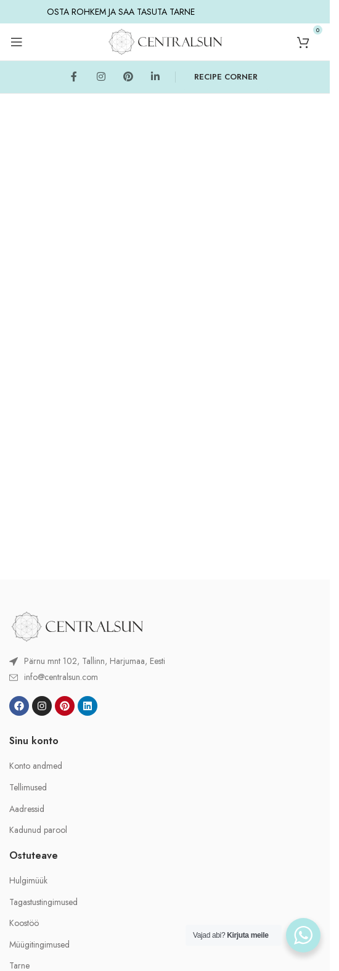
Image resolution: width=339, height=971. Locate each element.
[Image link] (77, 625)
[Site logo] (165, 41)
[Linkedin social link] (155, 77)
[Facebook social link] (74, 77)
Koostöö (24, 923)
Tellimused (28, 787)
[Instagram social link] (101, 77)
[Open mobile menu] (16, 42)
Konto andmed (35, 766)
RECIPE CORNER (226, 77)
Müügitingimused (39, 945)
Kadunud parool (38, 830)
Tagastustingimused (43, 902)
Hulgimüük (28, 881)
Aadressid (26, 809)
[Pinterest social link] (128, 77)
